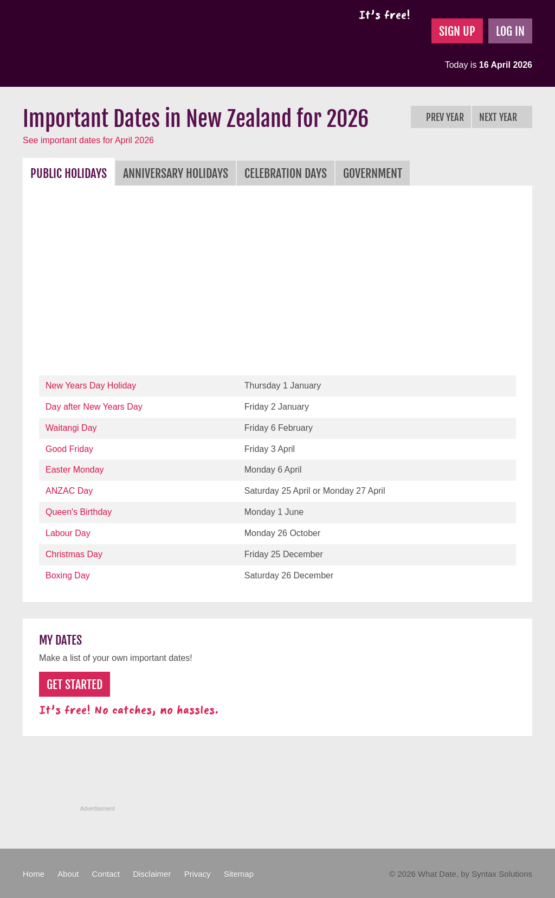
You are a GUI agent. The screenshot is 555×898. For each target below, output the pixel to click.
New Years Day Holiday (91, 385)
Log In (510, 31)
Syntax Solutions (502, 873)
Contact (106, 873)
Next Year (502, 117)
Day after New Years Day (94, 406)
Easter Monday (75, 469)
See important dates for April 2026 (88, 140)
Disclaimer (152, 873)
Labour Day (68, 533)
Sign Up (457, 31)
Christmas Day (74, 554)
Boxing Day (68, 575)
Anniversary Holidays (175, 173)
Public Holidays (68, 173)
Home (33, 873)
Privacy (197, 873)
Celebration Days (285, 173)
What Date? (114, 43)
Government (372, 173)
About (68, 873)
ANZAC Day (69, 490)
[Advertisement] (277, 283)
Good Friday (69, 449)
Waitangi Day (71, 427)
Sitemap (239, 873)
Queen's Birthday (79, 512)
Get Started (74, 684)
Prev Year (441, 117)
